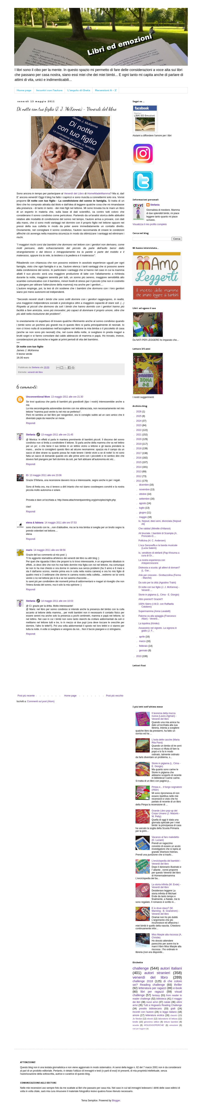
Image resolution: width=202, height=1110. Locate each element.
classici (173, 1015)
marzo (142, 641)
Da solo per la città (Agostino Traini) (157, 582)
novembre (144, 489)
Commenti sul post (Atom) (40, 701)
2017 (139, 453)
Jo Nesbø (137, 1018)
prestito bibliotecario (150, 1008)
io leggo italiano (168, 1012)
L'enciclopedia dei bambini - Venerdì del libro (166, 862)
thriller (178, 984)
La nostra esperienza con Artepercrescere (151, 561)
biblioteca (161, 998)
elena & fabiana (34, 522)
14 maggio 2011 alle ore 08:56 (49, 550)
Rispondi (30, 423)
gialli (173, 1008)
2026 (139, 411)
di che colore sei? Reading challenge (157, 983)
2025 (139, 416)
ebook (150, 1018)
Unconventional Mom (38, 396)
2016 (139, 457)
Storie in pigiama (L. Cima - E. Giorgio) (158, 594)
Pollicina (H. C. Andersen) (152, 540)
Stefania (30, 434)
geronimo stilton (151, 1022)
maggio (143, 517)
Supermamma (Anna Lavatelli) (154, 611)
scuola (136, 1025)
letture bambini (171, 1022)
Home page (24, 90)
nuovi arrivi (152, 1002)
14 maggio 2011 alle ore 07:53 (61, 522)
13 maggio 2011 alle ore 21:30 (67, 396)
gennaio (143, 650)
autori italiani (171, 968)
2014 (139, 467)
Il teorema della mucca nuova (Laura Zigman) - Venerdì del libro (164, 716)
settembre (144, 498)
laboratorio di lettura (167, 1018)
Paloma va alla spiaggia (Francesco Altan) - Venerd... (157, 617)
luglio (142, 507)
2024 (139, 420)
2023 (139, 425)
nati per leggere (139, 1029)
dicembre (144, 484)
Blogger (116, 1100)
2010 (139, 656)
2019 (139, 444)
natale (167, 1002)
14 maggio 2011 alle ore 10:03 (57, 601)
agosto (143, 503)
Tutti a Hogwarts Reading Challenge (162, 1005)
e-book (177, 988)
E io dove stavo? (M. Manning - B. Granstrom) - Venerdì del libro (165, 911)
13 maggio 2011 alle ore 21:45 (57, 434)
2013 (139, 471)
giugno (143, 512)
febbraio (143, 646)
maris (29, 550)
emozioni (173, 1025)
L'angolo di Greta (78, 90)
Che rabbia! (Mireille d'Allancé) (154, 528)
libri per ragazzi (152, 991)
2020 (139, 439)
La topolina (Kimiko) (148, 623)
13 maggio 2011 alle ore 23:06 (46, 475)
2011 (139, 480)
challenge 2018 (143, 981)
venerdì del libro (35, 372)
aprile (142, 636)
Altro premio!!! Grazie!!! (150, 599)
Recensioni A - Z (105, 90)
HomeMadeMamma (98, 193)
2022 (139, 430)
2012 (139, 476)
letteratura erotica (154, 1015)
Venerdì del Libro (74, 193)
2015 (139, 462)
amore (136, 1015)
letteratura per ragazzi (152, 988)
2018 (139, 448)
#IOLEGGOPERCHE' (154, 1025)
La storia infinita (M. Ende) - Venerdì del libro (166, 886)
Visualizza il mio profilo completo (150, 224)
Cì (27, 475)
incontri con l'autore (143, 1012)
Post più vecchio (114, 695)
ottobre (143, 494)
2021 (139, 434)
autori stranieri (157, 973)
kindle (135, 1022)
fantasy (156, 995)
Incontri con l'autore (49, 90)
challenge (141, 968)
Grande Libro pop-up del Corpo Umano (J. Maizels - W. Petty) (166, 813)
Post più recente (26, 695)
